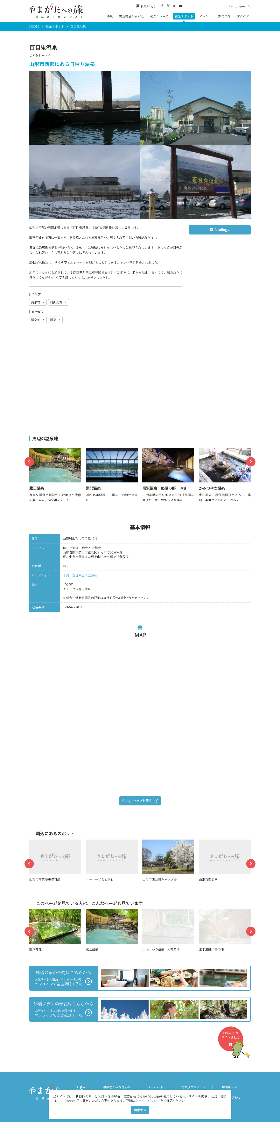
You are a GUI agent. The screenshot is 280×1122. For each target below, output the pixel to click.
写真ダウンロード (193, 1087)
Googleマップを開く (140, 800)
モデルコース (159, 16)
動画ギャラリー (232, 1087)
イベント (206, 16)
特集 (110, 16)
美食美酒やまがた (131, 16)
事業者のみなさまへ (116, 1087)
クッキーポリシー (147, 1100)
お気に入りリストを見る (232, 1041)
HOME (34, 26)
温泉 (55, 320)
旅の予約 (224, 16)
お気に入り (146, 6)
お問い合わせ (232, 1097)
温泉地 (38, 320)
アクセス (243, 16)
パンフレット (155, 1087)
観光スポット (184, 16)
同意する (140, 1110)
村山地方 (58, 302)
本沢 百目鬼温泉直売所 (80, 575)
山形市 (38, 302)
